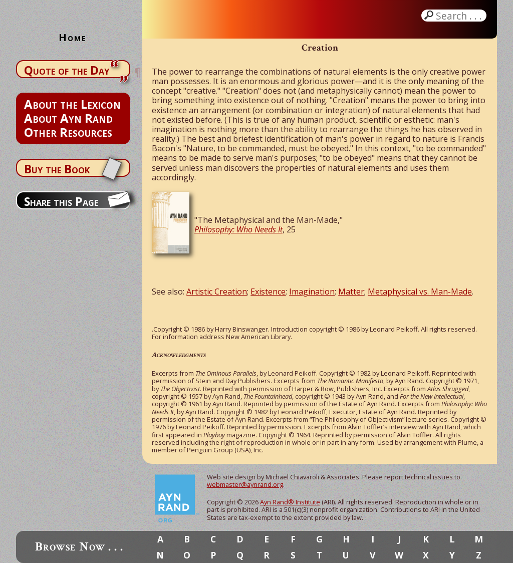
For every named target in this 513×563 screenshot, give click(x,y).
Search (460, 16)
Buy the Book (57, 169)
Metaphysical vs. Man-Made (420, 291)
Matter (351, 291)
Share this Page (61, 201)
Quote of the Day (66, 70)
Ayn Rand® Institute (290, 501)
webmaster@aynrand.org (245, 484)
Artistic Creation (216, 291)
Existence (268, 291)
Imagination (312, 291)
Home (73, 37)
